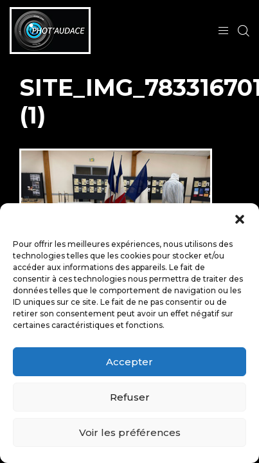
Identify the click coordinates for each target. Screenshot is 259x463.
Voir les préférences (130, 432)
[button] (239, 219)
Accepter (129, 362)
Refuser (130, 397)
